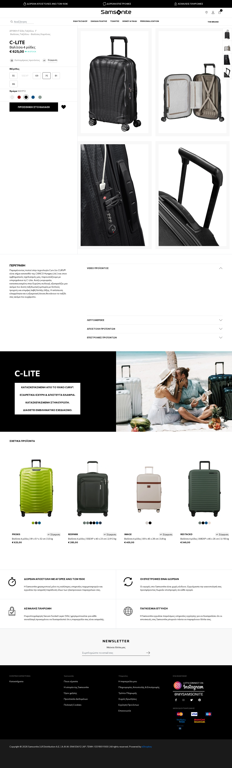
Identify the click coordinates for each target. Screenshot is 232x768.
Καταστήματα (16, 681)
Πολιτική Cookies (72, 704)
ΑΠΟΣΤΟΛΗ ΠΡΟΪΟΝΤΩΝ (101, 328)
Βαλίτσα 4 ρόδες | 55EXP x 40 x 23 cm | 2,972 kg (92, 538)
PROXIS (16, 534)
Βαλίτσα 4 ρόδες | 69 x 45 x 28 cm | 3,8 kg (145, 538)
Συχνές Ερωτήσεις (127, 699)
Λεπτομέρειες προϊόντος (24, 60)
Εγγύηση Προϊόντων (128, 704)
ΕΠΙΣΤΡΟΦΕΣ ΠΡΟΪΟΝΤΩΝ (102, 337)
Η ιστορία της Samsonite (76, 687)
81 (56, 75)
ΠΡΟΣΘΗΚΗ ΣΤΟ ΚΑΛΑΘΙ (34, 106)
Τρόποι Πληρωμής (127, 693)
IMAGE (128, 534)
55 (13, 75)
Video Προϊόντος (98, 268)
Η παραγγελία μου (127, 681)
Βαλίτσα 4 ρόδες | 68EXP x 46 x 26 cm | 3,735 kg (204, 538)
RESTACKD (186, 534)
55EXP (25, 75)
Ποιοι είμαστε (71, 681)
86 (13, 84)
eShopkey (147, 746)
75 (46, 75)
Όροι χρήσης (70, 693)
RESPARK (73, 534)
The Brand (213, 22)
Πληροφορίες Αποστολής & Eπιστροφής (139, 687)
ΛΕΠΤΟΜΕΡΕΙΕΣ (95, 320)
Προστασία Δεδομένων (76, 699)
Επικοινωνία (124, 710)
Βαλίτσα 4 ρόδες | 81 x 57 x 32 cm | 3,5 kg (32, 538)
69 (36, 75)
